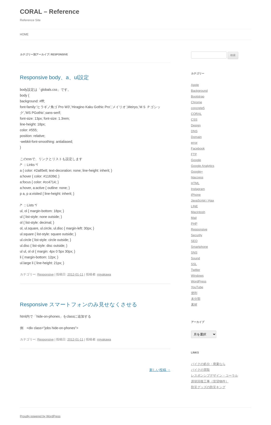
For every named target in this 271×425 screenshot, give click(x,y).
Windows (197, 275)
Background (199, 90)
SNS (194, 252)
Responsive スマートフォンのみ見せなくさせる (78, 304)
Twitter (195, 270)
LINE (194, 206)
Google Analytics (202, 166)
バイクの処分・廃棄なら (208, 364)
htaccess (197, 177)
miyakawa (104, 274)
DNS (194, 131)
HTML (195, 183)
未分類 (195, 299)
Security (196, 235)
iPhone (196, 194)
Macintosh (198, 212)
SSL (194, 264)
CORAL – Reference (49, 11)
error (194, 142)
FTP (194, 154)
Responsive (45, 274)
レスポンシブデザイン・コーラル (214, 375)
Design (196, 125)
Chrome (196, 102)
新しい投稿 (160, 370)
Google (196, 160)
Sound (195, 258)
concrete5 (198, 108)
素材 (194, 304)
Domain (196, 137)
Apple (195, 85)
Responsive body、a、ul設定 (54, 77)
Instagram (198, 189)
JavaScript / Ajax (202, 200)
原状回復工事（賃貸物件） (210, 381)
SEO (194, 241)
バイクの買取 (200, 370)
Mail (194, 218)
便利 (194, 293)
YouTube (197, 287)
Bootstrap (198, 96)
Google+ (197, 171)
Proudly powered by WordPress (40, 416)
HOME (24, 34)
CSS (194, 119)
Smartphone (199, 246)
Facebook (198, 148)
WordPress (198, 281)
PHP (194, 223)
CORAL (196, 114)
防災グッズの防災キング (208, 387)
